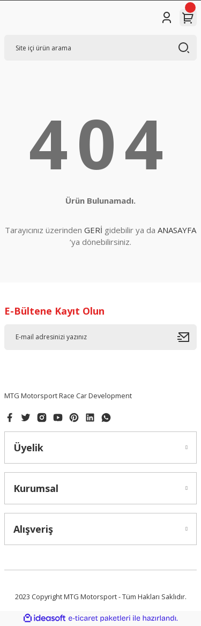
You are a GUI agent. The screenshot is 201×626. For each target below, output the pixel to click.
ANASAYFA (177, 230)
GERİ (93, 230)
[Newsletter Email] (100, 337)
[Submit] (187, 337)
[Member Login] (166, 17)
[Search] (100, 48)
